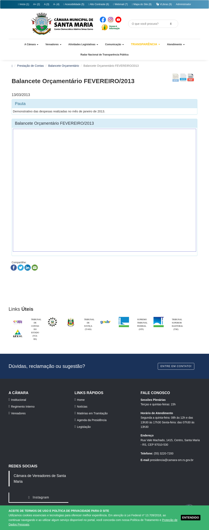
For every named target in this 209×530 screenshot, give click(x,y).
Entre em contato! (176, 366)
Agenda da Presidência (92, 420)
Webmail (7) (120, 4)
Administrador (183, 4)
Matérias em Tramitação (92, 413)
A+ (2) (36, 4)
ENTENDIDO (190, 517)
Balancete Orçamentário (63, 65)
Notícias (82, 406)
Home (80, 399)
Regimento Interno (22, 406)
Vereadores (18, 413)
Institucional (18, 399)
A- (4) (56, 4)
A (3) (46, 4)
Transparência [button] (145, 44)
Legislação (84, 426)
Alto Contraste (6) (98, 4)
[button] (31, 44)
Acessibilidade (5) (73, 4)
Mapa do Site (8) (141, 4)
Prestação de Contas (30, 65)
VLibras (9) (164, 4)
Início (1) (23, 4)
